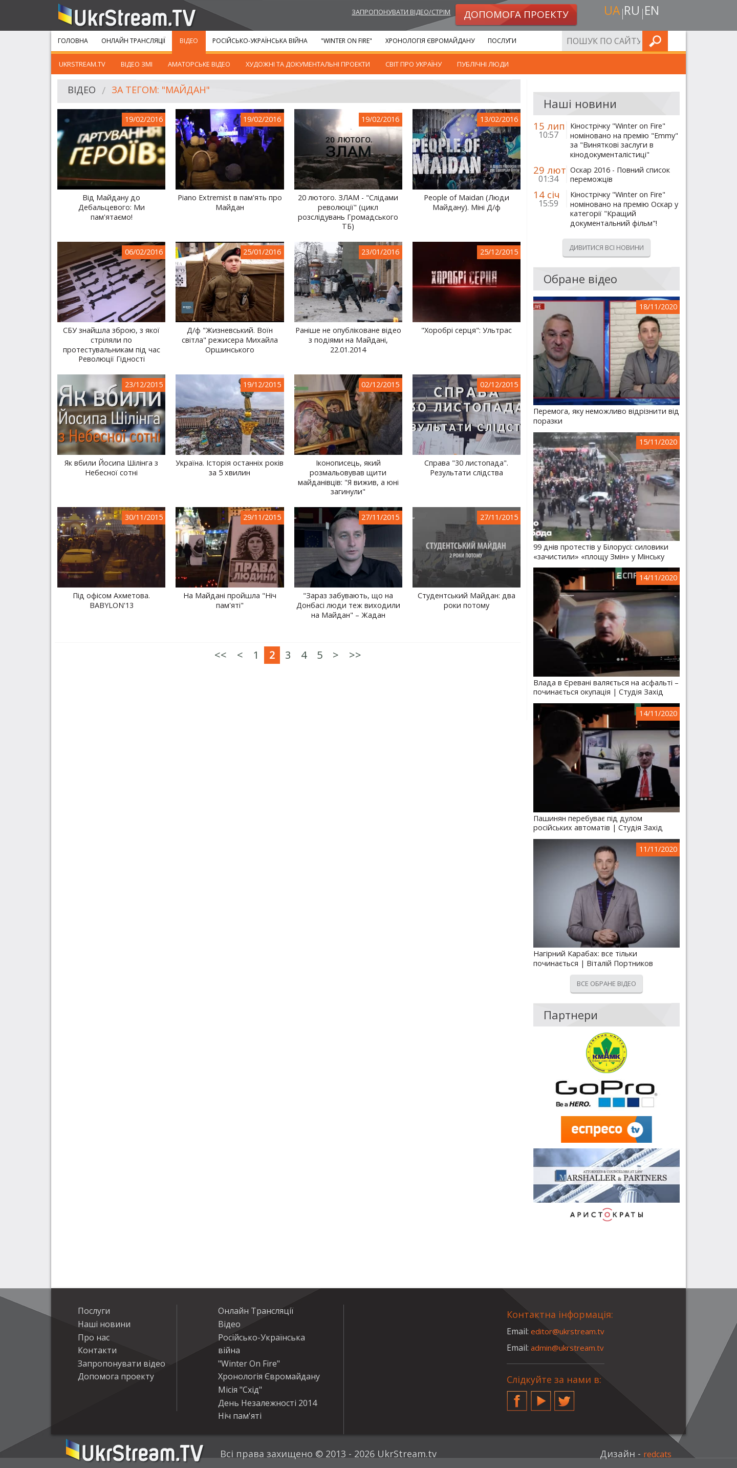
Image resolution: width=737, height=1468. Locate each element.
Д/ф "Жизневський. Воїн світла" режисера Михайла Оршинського (230, 340)
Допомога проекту (116, 1376)
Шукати (675, 41)
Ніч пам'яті (240, 1415)
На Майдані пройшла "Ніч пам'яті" (229, 600)
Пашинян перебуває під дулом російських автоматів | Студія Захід (598, 823)
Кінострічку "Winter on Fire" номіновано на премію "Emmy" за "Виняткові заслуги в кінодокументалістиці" (624, 140)
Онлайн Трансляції (133, 40)
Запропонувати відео (121, 1363)
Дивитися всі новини (606, 247)
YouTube (541, 1396)
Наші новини (104, 1324)
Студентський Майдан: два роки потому (466, 600)
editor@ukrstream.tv (570, 1331)
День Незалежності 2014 (267, 1403)
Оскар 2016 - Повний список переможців (620, 174)
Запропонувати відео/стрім (390, 13)
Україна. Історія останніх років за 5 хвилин (230, 467)
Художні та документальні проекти (308, 64)
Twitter (564, 1396)
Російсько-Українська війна (260, 40)
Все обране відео (606, 983)
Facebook (517, 1396)
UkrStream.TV (82, 64)
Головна (73, 40)
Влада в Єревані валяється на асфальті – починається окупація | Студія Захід (606, 687)
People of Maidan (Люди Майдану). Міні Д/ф (466, 202)
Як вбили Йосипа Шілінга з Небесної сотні (111, 467)
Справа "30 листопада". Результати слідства (466, 467)
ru (631, 13)
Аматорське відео (199, 64)
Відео (189, 40)
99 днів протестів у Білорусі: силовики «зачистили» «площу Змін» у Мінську (600, 551)
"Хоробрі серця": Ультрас (466, 330)
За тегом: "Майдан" (168, 91)
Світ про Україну (413, 64)
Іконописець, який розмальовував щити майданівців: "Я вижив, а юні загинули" (348, 477)
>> (355, 655)
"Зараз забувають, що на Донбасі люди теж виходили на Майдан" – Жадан (348, 605)
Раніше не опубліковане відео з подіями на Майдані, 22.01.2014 (348, 340)
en (654, 13)
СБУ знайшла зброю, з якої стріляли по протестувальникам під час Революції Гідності (111, 345)
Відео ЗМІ (137, 64)
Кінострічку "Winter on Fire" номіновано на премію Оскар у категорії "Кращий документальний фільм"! (624, 209)
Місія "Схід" (240, 1389)
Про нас (94, 1337)
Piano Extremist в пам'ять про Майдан (230, 202)
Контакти (97, 1350)
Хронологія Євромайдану (429, 40)
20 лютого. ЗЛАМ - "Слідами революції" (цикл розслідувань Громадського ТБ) (348, 212)
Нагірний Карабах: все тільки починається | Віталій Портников (593, 958)
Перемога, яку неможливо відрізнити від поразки (606, 416)
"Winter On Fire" (346, 40)
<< (220, 655)
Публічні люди (483, 64)
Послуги (502, 40)
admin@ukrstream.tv (571, 1347)
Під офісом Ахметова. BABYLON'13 (111, 600)
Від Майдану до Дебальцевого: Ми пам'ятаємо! (111, 207)
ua (608, 13)
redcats (654, 1454)
